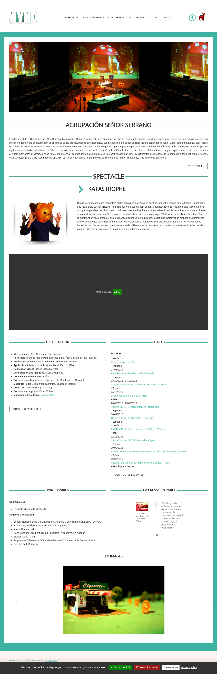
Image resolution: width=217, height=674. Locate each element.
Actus (153, 17)
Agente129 (48, 395)
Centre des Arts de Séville (124, 362)
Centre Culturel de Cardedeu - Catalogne (132, 418)
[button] (16, 600)
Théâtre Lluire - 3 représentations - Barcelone (135, 407)
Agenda (140, 17)
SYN (110, 17)
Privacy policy (189, 667)
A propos (71, 17)
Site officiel (196, 166)
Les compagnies (93, 17)
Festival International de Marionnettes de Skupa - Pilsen (140, 462)
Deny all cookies (147, 667)
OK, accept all (120, 667)
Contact (167, 17)
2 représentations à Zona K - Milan (129, 395)
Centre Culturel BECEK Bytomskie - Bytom (133, 440)
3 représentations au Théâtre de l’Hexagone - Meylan (139, 384)
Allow (117, 292)
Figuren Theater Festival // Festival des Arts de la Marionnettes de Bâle (148, 451)
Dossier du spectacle (27, 409)
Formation (123, 17)
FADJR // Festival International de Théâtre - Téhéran (138, 429)
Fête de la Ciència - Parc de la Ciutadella (132, 373)
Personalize (171, 667)
